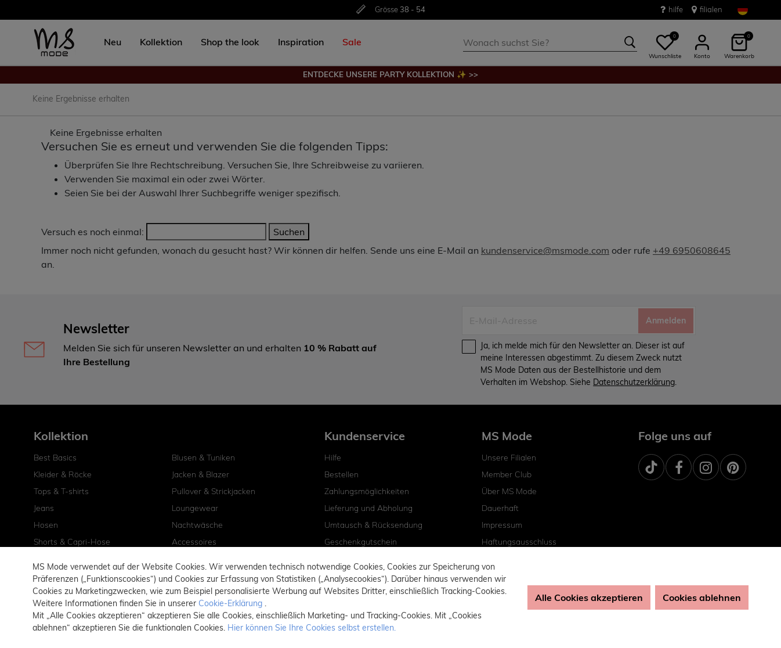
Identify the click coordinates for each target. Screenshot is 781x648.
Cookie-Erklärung (231, 603)
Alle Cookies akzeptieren (589, 597)
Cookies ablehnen (702, 597)
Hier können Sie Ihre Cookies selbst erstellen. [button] (311, 627)
